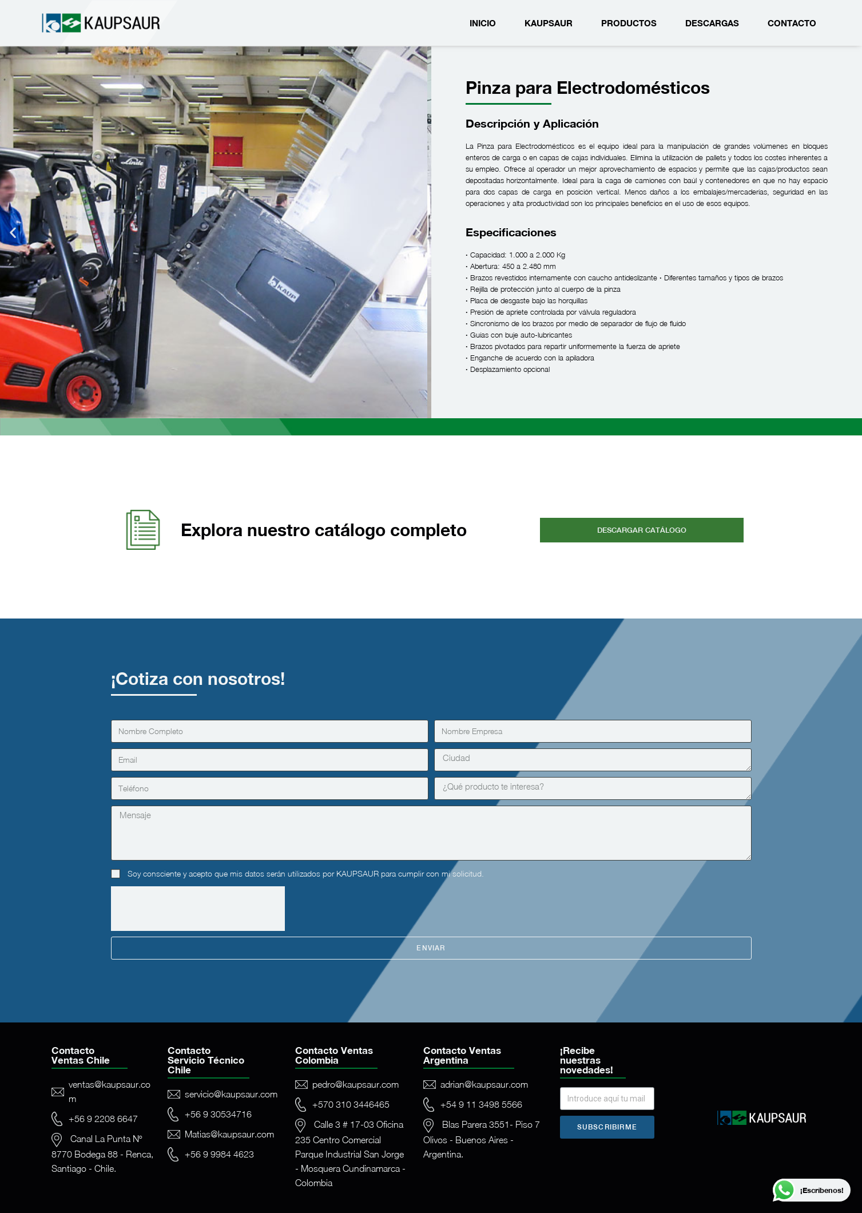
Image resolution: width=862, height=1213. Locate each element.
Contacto (792, 23)
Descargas (712, 23)
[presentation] (198, 908)
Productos (629, 23)
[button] (13, 232)
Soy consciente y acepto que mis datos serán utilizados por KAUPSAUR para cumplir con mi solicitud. (306, 873)
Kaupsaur (549, 23)
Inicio (483, 23)
